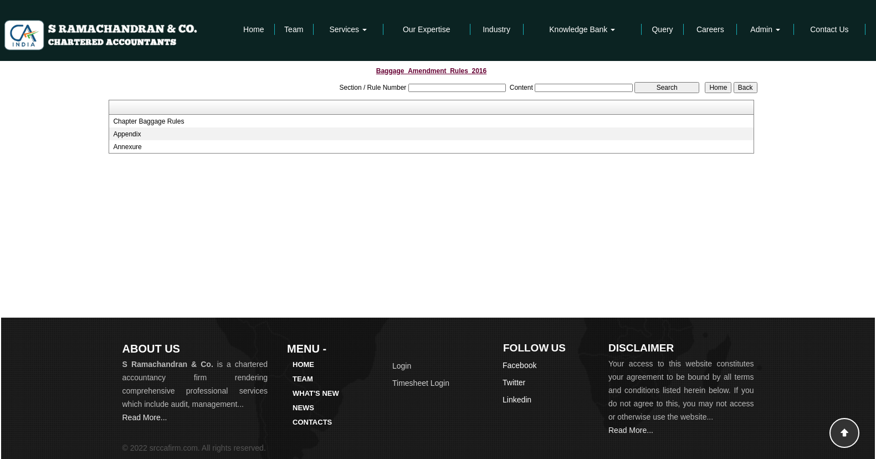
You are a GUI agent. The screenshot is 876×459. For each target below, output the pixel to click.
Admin (765, 29)
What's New (316, 393)
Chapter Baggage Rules (148, 121)
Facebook (519, 365)
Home (253, 29)
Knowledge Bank (582, 29)
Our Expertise (426, 29)
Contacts (312, 422)
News (303, 408)
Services (348, 29)
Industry (496, 29)
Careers (710, 29)
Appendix (127, 134)
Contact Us (829, 29)
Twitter (514, 382)
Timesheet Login (420, 383)
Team (293, 29)
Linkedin (517, 399)
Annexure (127, 147)
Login (401, 365)
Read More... (144, 417)
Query (662, 29)
